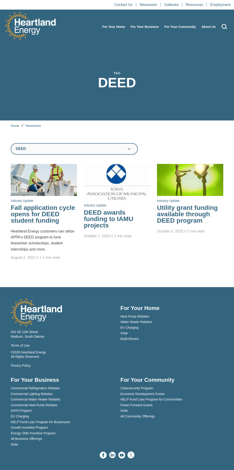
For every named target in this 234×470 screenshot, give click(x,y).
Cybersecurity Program (136, 388)
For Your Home (113, 27)
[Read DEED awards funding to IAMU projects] (117, 201)
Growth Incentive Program (29, 427)
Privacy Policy (21, 365)
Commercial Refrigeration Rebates (35, 388)
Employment (220, 5)
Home (15, 126)
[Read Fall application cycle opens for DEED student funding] (44, 212)
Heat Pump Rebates (134, 316)
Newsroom (148, 5)
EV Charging (129, 327)
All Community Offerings (137, 416)
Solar (124, 333)
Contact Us (123, 5)
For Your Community (180, 27)
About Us (209, 27)
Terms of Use (20, 345)
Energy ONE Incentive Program (33, 433)
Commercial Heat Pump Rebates (34, 405)
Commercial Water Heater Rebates (35, 399)
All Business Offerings (26, 439)
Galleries (171, 5)
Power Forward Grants (136, 405)
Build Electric (129, 339)
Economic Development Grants (142, 394)
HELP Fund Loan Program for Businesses (40, 422)
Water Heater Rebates (136, 322)
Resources (194, 5)
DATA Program (21, 410)
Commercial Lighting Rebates (32, 394)
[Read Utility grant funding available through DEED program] (190, 199)
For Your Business (145, 27)
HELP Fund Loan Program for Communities (151, 399)
